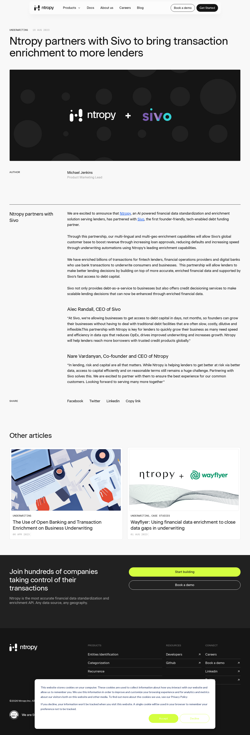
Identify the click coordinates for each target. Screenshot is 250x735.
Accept (163, 718)
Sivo (141, 219)
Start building (185, 572)
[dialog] (125, 704)
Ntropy (125, 213)
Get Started (207, 8)
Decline (194, 718)
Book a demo (183, 8)
